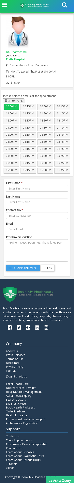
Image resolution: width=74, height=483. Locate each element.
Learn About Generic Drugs (23, 460)
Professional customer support (26, 419)
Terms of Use (14, 359)
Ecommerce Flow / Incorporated (26, 444)
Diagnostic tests (16, 403)
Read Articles (14, 448)
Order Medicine (15, 411)
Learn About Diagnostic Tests (25, 456)
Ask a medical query (18, 395)
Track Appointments (19, 440)
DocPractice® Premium (21, 388)
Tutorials (11, 464)
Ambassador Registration (22, 423)
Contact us (13, 436)
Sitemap (11, 371)
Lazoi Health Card (17, 384)
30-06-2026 (14, 101)
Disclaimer (12, 363)
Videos (10, 468)
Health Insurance (16, 415)
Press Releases (15, 355)
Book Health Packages (20, 407)
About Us (12, 351)
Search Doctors (16, 399)
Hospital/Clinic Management (24, 392)
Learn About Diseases (20, 452)
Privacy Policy (14, 367)
